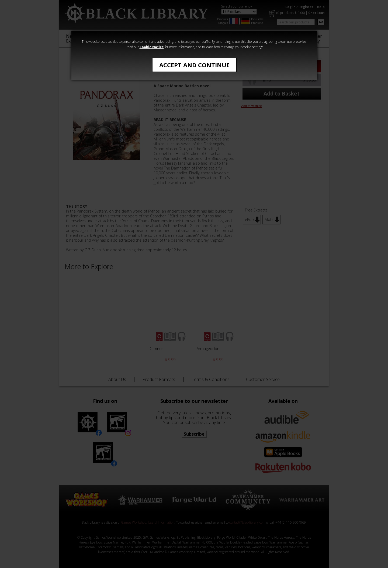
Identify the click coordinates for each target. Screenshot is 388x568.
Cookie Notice (152, 47)
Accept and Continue (194, 65)
